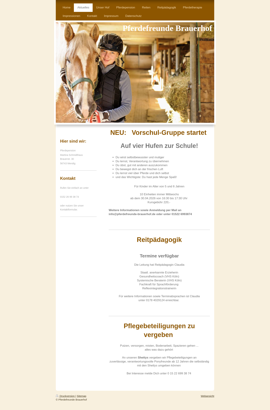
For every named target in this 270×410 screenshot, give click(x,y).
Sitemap (81, 396)
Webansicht (207, 396)
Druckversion (65, 396)
